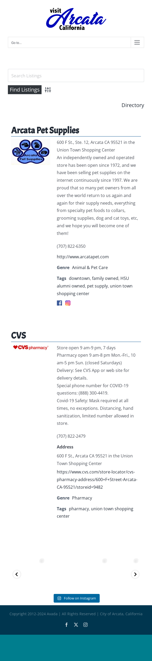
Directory (132, 105)
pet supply (97, 286)
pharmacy (79, 509)
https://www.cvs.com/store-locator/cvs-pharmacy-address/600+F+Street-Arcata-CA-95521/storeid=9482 (97, 479)
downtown (79, 278)
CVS (18, 335)
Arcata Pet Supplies (45, 130)
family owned (105, 278)
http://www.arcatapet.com (83, 257)
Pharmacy (82, 498)
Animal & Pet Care (90, 267)
